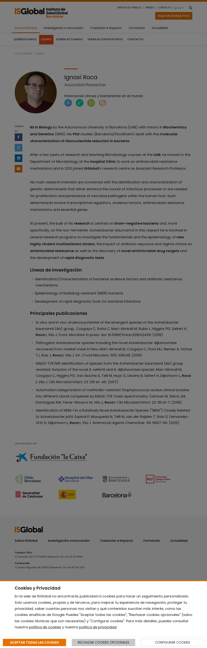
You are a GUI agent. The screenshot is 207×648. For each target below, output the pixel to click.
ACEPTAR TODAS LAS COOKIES (34, 642)
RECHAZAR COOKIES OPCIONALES (103, 642)
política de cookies (45, 627)
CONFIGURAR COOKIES (172, 642)
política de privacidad (97, 627)
